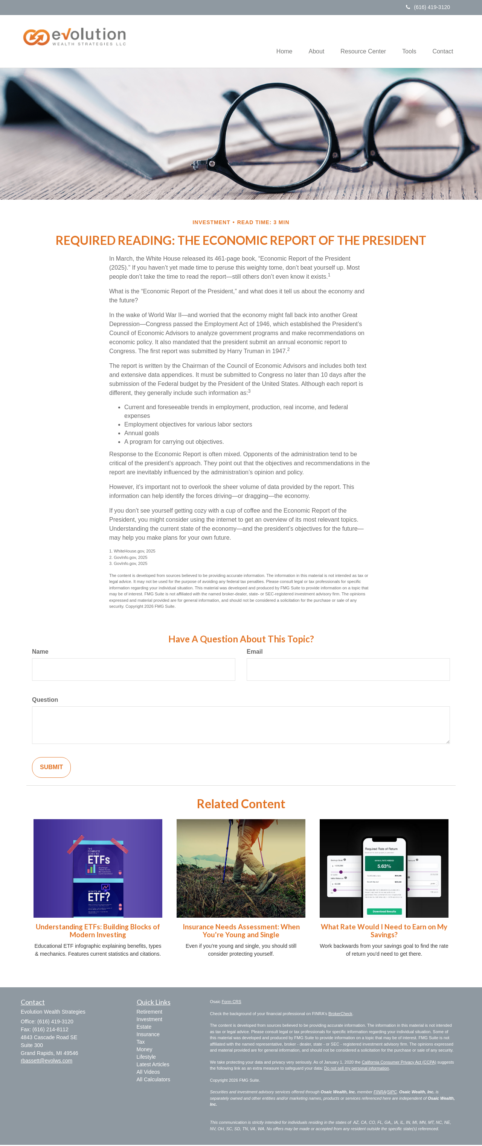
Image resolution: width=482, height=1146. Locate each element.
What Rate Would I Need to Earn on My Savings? (384, 932)
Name (40, 653)
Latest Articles (153, 1066)
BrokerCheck (340, 1014)
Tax (141, 1043)
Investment (149, 1020)
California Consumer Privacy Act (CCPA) (399, 1063)
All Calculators (153, 1081)
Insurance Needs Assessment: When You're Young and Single (241, 932)
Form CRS (231, 1002)
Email (255, 653)
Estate (144, 1028)
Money (145, 1050)
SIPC (392, 1093)
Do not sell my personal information (356, 1069)
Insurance (148, 1035)
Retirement (149, 1013)
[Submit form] (51, 768)
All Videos (148, 1073)
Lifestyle (146, 1058)
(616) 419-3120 (428, 7)
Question (45, 701)
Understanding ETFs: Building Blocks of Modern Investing (98, 932)
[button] (307, 42)
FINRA (380, 1093)
